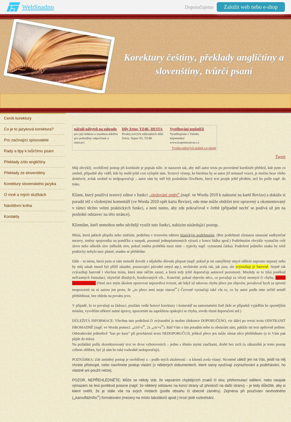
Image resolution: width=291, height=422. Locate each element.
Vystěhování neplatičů (187, 129)
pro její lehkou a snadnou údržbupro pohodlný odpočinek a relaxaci (96, 138)
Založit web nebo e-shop (251, 7)
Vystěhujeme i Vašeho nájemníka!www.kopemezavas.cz (184, 138)
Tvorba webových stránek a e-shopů (194, 148)
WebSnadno (38, 7)
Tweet (280, 156)
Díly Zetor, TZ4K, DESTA (142, 129)
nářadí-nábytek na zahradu (95, 129)
